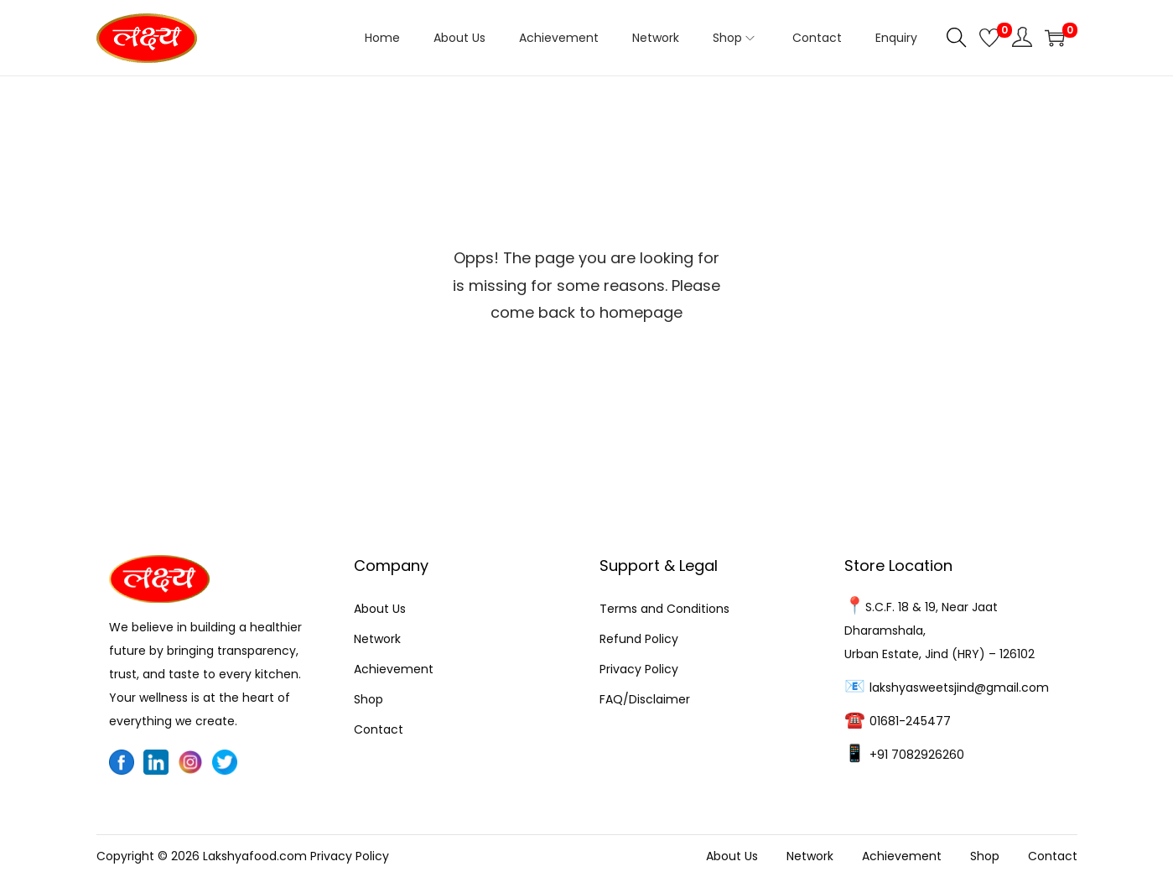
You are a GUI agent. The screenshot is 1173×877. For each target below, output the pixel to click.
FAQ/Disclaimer (644, 699)
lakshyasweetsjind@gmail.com (959, 687)
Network (377, 639)
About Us (380, 608)
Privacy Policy (638, 669)
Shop (368, 699)
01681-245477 (910, 721)
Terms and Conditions (664, 608)
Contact (378, 729)
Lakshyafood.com (255, 856)
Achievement (393, 669)
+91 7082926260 (916, 754)
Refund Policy (638, 639)
